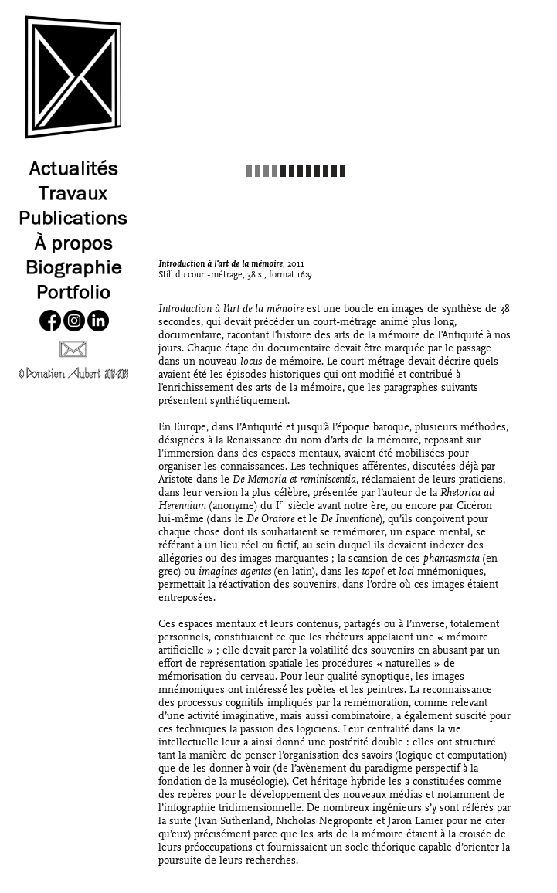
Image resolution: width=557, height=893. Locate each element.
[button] (462, 103)
